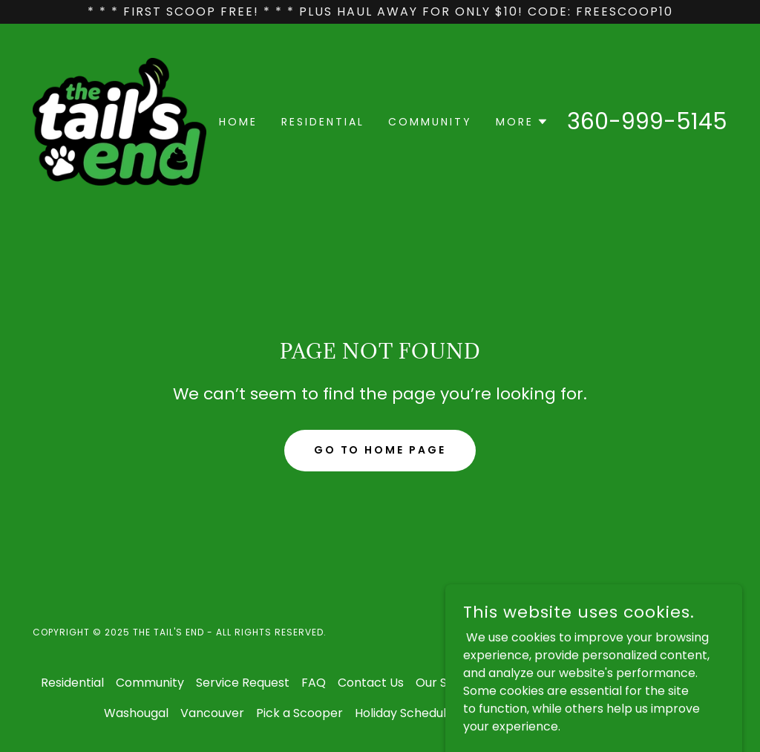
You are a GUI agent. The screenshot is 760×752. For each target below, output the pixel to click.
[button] (522, 122)
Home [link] (238, 121)
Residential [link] (322, 121)
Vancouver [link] (212, 713)
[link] (119, 120)
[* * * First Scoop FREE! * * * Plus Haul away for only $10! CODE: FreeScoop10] (380, 12)
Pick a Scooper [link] (299, 713)
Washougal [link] (136, 713)
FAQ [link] (313, 682)
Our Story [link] (443, 682)
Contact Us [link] (371, 682)
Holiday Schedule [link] (404, 713)
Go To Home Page (380, 449)
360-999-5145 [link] (647, 121)
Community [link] (430, 121)
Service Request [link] (242, 682)
